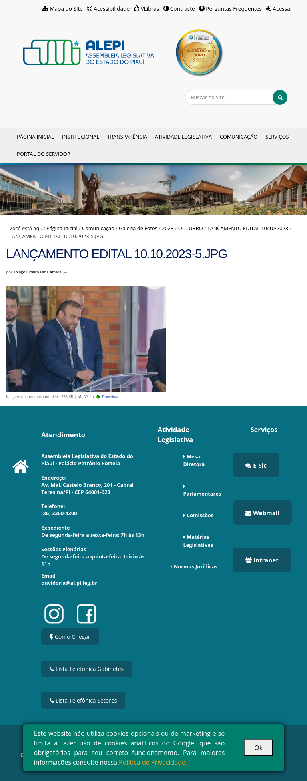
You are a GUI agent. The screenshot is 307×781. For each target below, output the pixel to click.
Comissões (200, 515)
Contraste (182, 8)
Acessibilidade (112, 8)
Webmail (262, 513)
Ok (258, 747)
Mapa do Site (66, 8)
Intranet (261, 560)
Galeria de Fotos (138, 228)
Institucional (80, 136)
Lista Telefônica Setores (83, 700)
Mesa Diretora (194, 460)
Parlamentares (202, 493)
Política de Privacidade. (153, 762)
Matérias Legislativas (198, 540)
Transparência (127, 136)
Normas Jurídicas (195, 566)
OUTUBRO (190, 228)
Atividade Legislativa (183, 136)
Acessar (283, 8)
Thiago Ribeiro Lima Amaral (37, 272)
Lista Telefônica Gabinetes (87, 669)
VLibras (150, 8)
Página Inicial (35, 136)
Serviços (277, 136)
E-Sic (256, 465)
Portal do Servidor (43, 153)
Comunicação (238, 136)
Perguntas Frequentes (234, 8)
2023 (167, 228)
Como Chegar (70, 636)
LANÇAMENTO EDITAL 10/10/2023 (247, 228)
